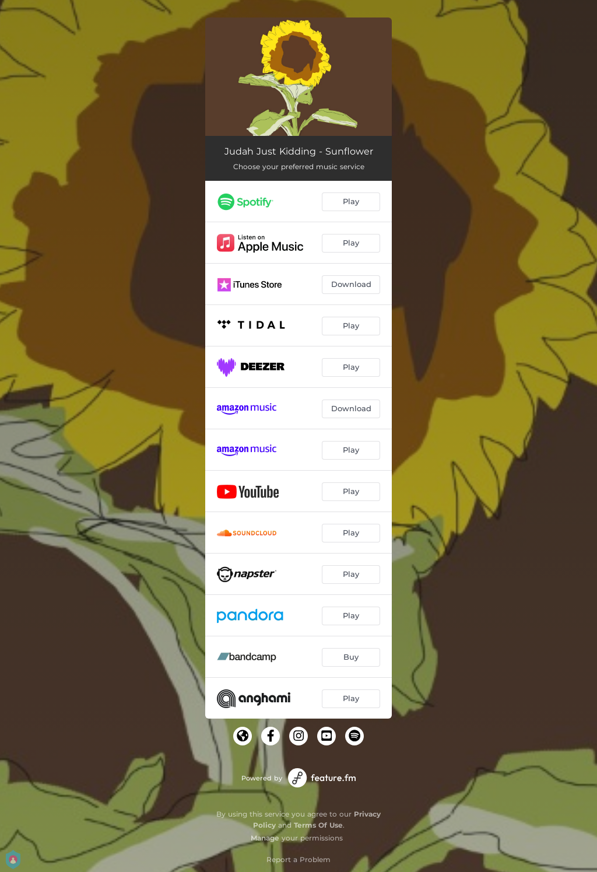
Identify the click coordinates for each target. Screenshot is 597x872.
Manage (265, 838)
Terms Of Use (318, 825)
